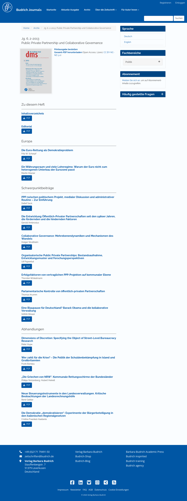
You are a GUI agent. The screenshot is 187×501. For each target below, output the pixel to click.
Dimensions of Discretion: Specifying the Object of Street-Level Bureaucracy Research (68, 339)
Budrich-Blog (82, 461)
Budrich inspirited (136, 456)
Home (26, 28)
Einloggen (180, 3)
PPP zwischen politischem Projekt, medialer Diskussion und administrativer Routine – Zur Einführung (67, 198)
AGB (91, 489)
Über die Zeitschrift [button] (105, 10)
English (127, 42)
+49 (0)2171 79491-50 (37, 452)
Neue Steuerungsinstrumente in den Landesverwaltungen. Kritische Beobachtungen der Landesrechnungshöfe (63, 395)
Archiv (87, 10)
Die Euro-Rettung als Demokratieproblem (47, 150)
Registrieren (165, 3)
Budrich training (135, 461)
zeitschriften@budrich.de (39, 456)
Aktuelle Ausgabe (70, 10)
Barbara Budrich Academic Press (145, 452)
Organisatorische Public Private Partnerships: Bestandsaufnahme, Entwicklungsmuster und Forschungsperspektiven (62, 257)
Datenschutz (101, 489)
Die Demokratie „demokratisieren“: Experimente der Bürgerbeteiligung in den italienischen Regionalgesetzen (67, 414)
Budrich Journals (29, 10)
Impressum (63, 489)
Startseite (51, 10)
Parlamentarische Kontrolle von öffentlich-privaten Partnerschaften (63, 291)
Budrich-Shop (83, 456)
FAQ (85, 489)
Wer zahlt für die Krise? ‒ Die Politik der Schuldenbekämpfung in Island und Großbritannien (68, 359)
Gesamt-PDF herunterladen (68, 52)
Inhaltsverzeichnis (32, 113)
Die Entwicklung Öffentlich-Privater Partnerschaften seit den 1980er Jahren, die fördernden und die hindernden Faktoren (68, 218)
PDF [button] (26, 118)
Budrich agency (135, 465)
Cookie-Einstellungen (119, 489)
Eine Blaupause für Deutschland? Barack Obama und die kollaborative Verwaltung (64, 309)
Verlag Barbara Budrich (88, 452)
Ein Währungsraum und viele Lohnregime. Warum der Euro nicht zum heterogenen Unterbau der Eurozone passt (64, 168)
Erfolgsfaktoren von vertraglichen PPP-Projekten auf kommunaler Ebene (66, 274)
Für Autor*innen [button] (130, 10)
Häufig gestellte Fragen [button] (142, 94)
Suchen (179, 18)
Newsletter (75, 489)
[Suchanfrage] (158, 18)
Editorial (26, 126)
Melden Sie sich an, (131, 80)
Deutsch (128, 36)
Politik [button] (128, 62)
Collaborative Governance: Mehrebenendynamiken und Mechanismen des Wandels (67, 237)
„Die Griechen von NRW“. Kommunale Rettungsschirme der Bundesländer (67, 376)
